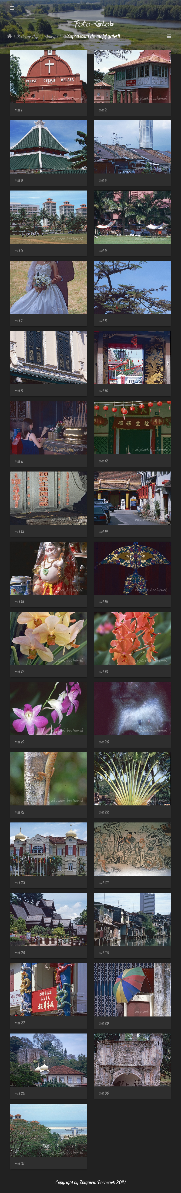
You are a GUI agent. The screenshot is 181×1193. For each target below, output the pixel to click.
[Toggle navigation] (12, 8)
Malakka (70, 36)
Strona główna (9, 36)
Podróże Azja (28, 36)
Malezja (51, 36)
